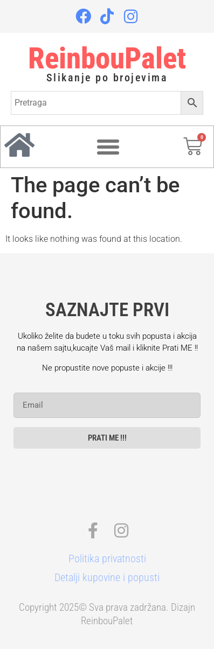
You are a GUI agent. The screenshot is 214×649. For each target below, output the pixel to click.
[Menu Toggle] (108, 147)
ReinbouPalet (107, 58)
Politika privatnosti (107, 558)
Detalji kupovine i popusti (107, 577)
